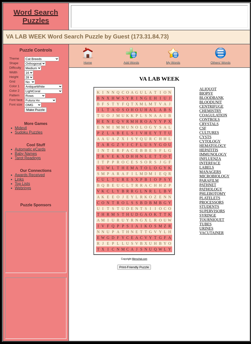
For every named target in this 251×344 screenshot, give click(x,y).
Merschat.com (139, 259)
